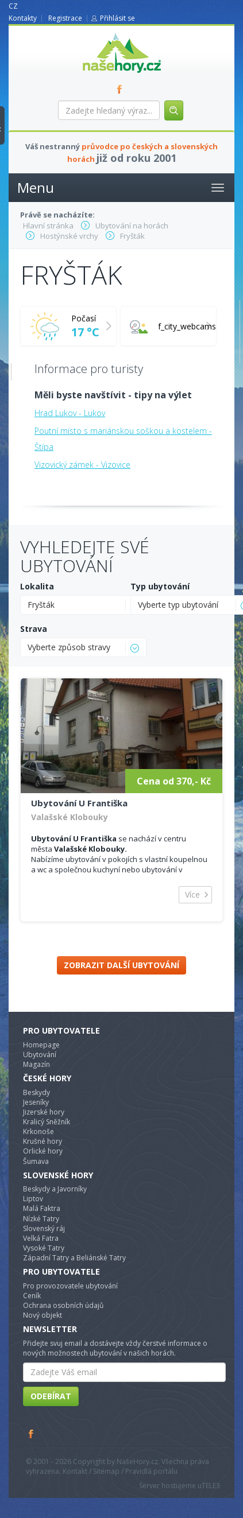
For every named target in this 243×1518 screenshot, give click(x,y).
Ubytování (39, 1054)
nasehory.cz (101, 33)
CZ (13, 6)
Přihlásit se (117, 18)
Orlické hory (43, 1151)
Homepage (41, 1045)
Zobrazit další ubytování (121, 965)
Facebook (31, 1433)
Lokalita (37, 586)
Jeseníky (36, 1102)
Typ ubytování (160, 586)
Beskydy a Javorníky (55, 1189)
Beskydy (36, 1092)
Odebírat (50, 1396)
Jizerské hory (43, 1112)
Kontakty (23, 18)
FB (121, 89)
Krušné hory (42, 1141)
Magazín (36, 1064)
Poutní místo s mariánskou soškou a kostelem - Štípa (123, 438)
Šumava (36, 1161)
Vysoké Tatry (43, 1248)
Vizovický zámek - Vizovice (82, 464)
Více (192, 894)
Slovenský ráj (44, 1228)
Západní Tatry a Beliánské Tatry (74, 1258)
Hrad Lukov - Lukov (69, 412)
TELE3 (211, 1485)
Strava (33, 628)
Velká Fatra (41, 1238)
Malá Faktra (41, 1208)
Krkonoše (38, 1131)
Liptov (33, 1198)
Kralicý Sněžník (46, 1122)
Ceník (32, 1295)
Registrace (65, 18)
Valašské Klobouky (69, 817)
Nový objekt (42, 1315)
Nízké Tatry (41, 1219)
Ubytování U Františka (79, 803)
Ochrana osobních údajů (63, 1305)
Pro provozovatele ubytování (70, 1286)
